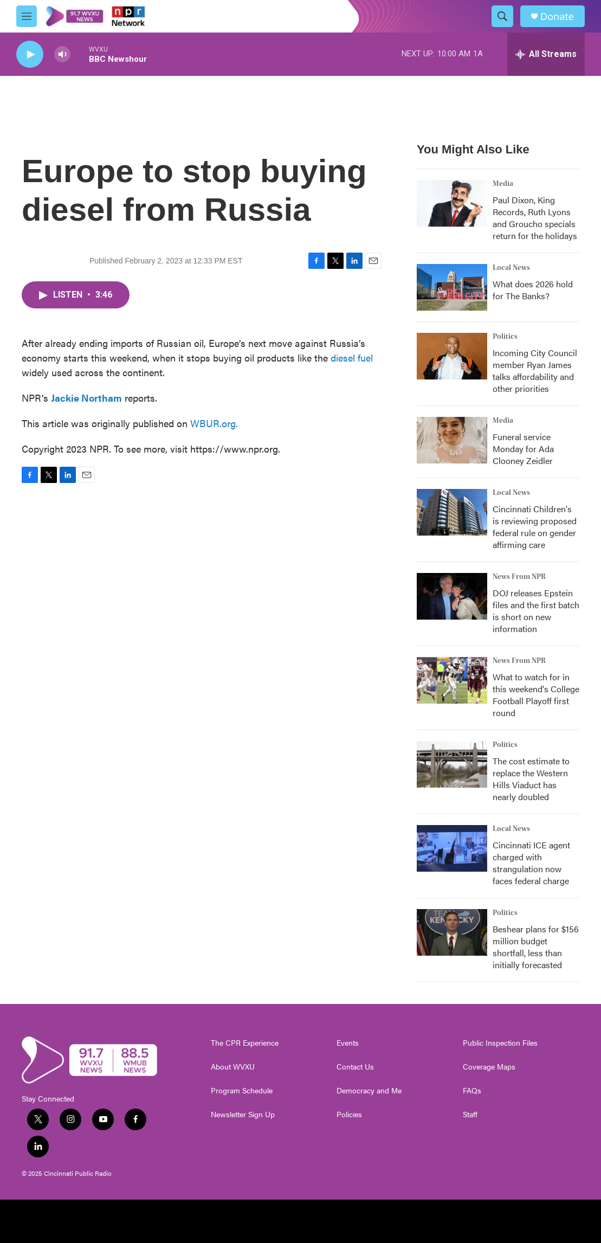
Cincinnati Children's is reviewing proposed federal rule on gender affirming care (535, 527)
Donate (557, 16)
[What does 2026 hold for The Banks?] (452, 287)
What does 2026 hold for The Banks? (533, 290)
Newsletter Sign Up (243, 1114)
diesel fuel (352, 357)
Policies (349, 1114)
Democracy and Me (369, 1090)
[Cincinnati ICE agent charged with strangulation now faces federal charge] (452, 848)
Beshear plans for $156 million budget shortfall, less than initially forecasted (536, 947)
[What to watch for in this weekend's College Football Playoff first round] (452, 680)
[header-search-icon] (502, 16)
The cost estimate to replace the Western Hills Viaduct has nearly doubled (531, 779)
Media (503, 183)
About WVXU (233, 1066)
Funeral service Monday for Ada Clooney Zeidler (523, 448)
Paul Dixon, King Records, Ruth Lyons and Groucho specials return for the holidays (535, 218)
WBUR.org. (214, 423)
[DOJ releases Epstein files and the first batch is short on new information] (452, 596)
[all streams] (546, 54)
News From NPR (519, 576)
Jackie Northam (86, 397)
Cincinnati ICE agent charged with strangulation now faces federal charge (531, 863)
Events (348, 1043)
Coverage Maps (489, 1066)
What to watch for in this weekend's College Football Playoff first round (536, 695)
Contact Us (355, 1066)
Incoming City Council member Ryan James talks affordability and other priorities (535, 370)
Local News (511, 267)
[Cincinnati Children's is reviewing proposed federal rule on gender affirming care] (452, 512)
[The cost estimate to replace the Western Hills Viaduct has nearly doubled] (452, 764)
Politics (505, 336)
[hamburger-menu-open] (26, 16)
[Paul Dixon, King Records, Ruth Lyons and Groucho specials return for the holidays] (452, 203)
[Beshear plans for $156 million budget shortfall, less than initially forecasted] (452, 932)
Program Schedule (242, 1090)
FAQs (472, 1090)
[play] (29, 54)
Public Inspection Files (500, 1043)
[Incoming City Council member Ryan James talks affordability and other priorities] (452, 356)
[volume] (62, 54)
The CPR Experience (245, 1043)
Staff (470, 1114)
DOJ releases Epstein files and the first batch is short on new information (536, 611)
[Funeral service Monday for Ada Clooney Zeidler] (452, 440)
